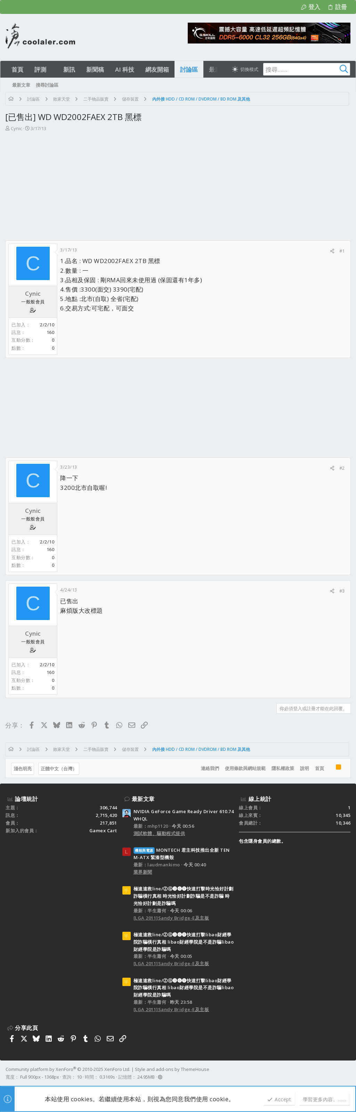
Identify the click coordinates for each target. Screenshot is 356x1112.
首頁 (319, 768)
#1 (342, 251)
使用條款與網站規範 (245, 768)
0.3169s (107, 1077)
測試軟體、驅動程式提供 (159, 833)
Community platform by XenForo (68, 1069)
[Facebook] (347, 1073)
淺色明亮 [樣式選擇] (23, 768)
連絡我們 (210, 768)
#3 (342, 591)
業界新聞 (143, 872)
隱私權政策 (282, 768)
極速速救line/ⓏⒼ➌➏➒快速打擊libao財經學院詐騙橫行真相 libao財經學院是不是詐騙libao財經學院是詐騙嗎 (184, 941)
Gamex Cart (103, 830)
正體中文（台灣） (59, 768)
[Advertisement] (178, 188)
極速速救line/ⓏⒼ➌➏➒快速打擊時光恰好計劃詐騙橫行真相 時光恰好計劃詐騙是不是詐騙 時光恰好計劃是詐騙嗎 (184, 895)
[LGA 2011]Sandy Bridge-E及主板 (171, 918)
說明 (304, 768)
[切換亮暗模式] (245, 69)
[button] (52, 69)
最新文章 (143, 799)
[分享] (332, 251)
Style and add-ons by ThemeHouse (172, 1069)
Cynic (16, 128)
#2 (342, 468)
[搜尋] (307, 69)
